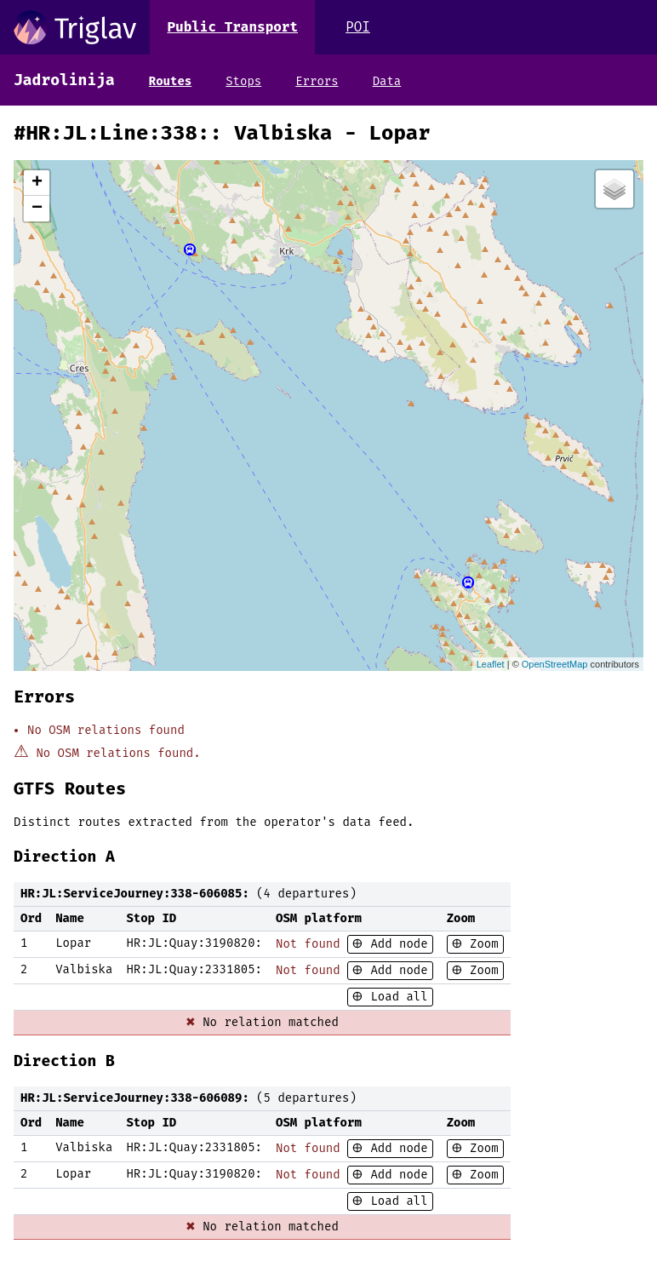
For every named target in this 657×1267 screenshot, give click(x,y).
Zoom (481, 944)
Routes (170, 81)
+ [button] (37, 183)
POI (358, 27)
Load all (395, 996)
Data (387, 81)
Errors (316, 81)
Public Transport (232, 27)
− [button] (37, 208)
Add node (395, 944)
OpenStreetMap (555, 664)
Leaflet (491, 664)
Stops (243, 81)
